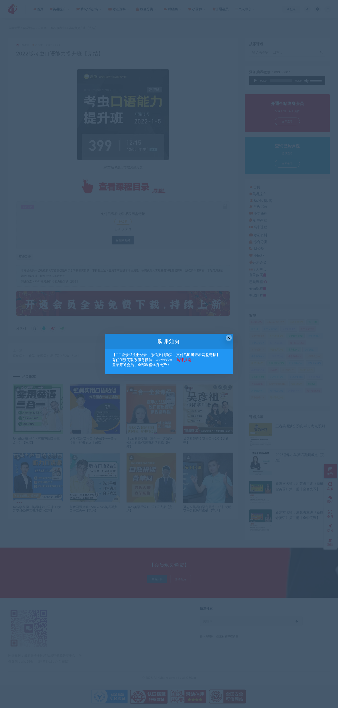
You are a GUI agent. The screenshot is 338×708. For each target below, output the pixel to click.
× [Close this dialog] (228, 338)
